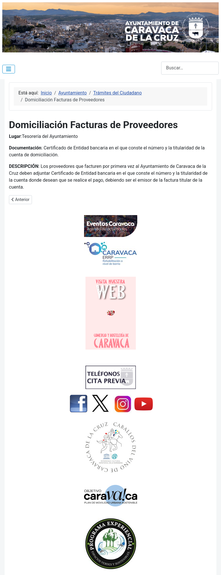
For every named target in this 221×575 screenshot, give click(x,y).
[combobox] (190, 68)
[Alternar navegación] (8, 69)
